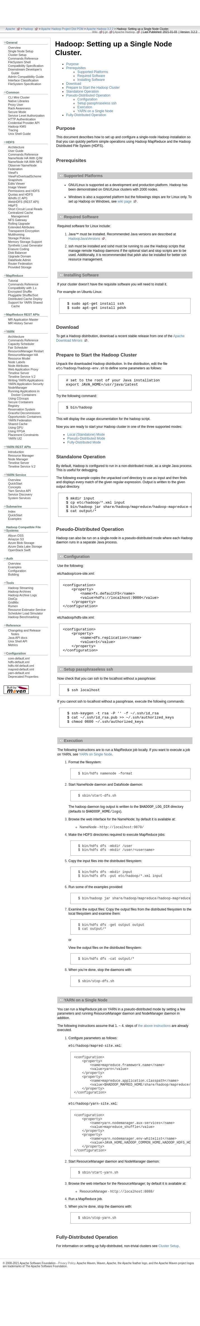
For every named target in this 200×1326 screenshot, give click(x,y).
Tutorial (13, 280)
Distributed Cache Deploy (25, 299)
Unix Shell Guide (19, 133)
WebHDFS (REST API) (23, 201)
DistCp (12, 598)
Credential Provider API (24, 123)
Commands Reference (23, 58)
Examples (15, 518)
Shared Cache (17, 424)
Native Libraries (18, 101)
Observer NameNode (22, 165)
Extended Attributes (21, 227)
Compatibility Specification (25, 65)
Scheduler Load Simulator (25, 613)
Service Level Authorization (26, 115)
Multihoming (16, 234)
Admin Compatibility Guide (26, 76)
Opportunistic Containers (24, 416)
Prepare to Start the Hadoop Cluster (93, 88)
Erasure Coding (18, 249)
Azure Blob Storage (21, 543)
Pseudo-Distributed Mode (86, 443)
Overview (14, 47)
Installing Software (91, 80)
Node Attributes (18, 365)
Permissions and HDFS (24, 191)
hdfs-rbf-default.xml (21, 665)
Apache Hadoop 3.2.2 (99, 28)
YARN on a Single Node (95, 111)
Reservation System (21, 409)
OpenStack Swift (19, 550)
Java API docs (17, 637)
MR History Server (20, 323)
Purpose (72, 64)
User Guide (15, 150)
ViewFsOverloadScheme (24, 176)
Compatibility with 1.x (22, 288)
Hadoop (28, 28)
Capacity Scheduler (21, 344)
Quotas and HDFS (20, 194)
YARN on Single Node (95, 775)
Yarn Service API (19, 490)
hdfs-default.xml (18, 662)
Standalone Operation (82, 91)
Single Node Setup (20, 51)
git (106, 32)
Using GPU (15, 427)
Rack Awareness (19, 108)
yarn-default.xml (19, 673)
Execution (84, 107)
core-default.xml (19, 658)
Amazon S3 (16, 539)
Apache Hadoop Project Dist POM (62, 28)
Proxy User (15, 104)
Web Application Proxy (23, 369)
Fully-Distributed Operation (86, 115)
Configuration (17, 570)
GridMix (13, 602)
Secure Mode (17, 112)
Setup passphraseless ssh (96, 103)
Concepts (14, 487)
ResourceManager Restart (26, 351)
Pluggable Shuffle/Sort (23, 295)
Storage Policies (19, 238)
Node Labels (16, 362)
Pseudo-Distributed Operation (88, 95)
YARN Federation (20, 420)
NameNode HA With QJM (25, 158)
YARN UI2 (15, 438)
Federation (15, 169)
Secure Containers (20, 402)
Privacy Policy (66, 1313)
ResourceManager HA (23, 354)
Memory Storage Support (25, 241)
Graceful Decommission (24, 413)
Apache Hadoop (125, 32)
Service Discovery (20, 494)
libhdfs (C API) (17, 198)
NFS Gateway (17, 220)
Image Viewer (17, 187)
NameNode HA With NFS (25, 161)
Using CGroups (18, 398)
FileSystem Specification (24, 84)
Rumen (13, 606)
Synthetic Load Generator (25, 245)
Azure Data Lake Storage (25, 546)
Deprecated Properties (23, 676)
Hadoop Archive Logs (22, 595)
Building (13, 574)
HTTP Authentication (22, 119)
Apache (10, 28)
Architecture (16, 147)
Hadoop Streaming (20, 588)
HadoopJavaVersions (84, 239)
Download (73, 84)
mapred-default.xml (21, 669)
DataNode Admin (19, 260)
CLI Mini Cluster (19, 97)
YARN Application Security (26, 384)
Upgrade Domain (19, 256)
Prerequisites (76, 68)
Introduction (16, 452)
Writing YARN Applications (25, 380)
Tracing (13, 130)
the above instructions (154, 1057)
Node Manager (18, 459)
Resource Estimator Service (27, 609)
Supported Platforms (92, 72)
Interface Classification (23, 80)
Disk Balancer (17, 252)
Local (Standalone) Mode (86, 439)
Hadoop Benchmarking (23, 617)
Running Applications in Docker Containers (24, 392)
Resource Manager (21, 455)
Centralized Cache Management (20, 214)
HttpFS (13, 205)
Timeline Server (18, 373)
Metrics (13, 645)
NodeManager (17, 387)
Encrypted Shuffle (20, 291)
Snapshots (15, 180)
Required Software (91, 76)
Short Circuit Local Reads (25, 209)
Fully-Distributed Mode (84, 447)
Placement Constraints (23, 434)
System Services (19, 498)
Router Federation (20, 263)
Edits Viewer (16, 183)
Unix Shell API (17, 641)
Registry (13, 405)
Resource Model (19, 358)
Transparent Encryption (23, 231)
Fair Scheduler (18, 347)
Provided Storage (20, 267)
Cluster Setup (17, 55)
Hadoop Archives (19, 591)
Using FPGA (16, 431)
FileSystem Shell (19, 62)
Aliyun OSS (15, 535)
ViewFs (13, 172)
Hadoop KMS (17, 126)
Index (12, 511)
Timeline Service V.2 (21, 376)
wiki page (125, 201)
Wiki (94, 32)
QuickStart (15, 483)
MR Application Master (23, 319)
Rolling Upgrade (19, 223)
